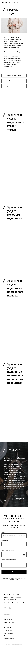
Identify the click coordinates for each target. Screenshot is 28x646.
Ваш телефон (4, 540)
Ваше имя (3, 532)
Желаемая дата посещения (8, 548)
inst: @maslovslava (8, 633)
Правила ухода (8, 619)
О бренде (6, 617)
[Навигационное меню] (26, 2)
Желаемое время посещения (8, 559)
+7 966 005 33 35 (8, 630)
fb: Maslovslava (7, 636)
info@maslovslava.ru (9, 638)
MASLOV (7, 614)
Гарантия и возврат (9, 622)
